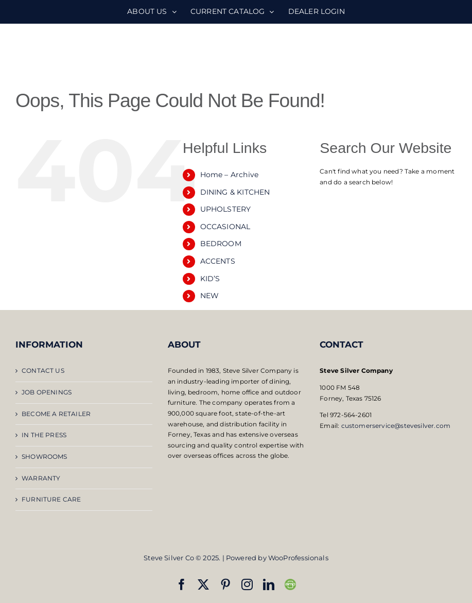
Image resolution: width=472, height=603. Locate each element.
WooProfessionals (298, 558)
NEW (209, 295)
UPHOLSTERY (225, 209)
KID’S (210, 278)
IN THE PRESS (44, 435)
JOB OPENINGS (47, 392)
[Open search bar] (388, 201)
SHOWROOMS (44, 456)
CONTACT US (43, 370)
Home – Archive (229, 174)
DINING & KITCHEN (235, 192)
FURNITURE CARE (51, 499)
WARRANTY (41, 478)
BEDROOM (220, 243)
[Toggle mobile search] (430, 51)
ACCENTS (217, 261)
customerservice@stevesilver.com (396, 425)
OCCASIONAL (225, 226)
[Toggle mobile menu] (451, 51)
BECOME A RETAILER (56, 414)
